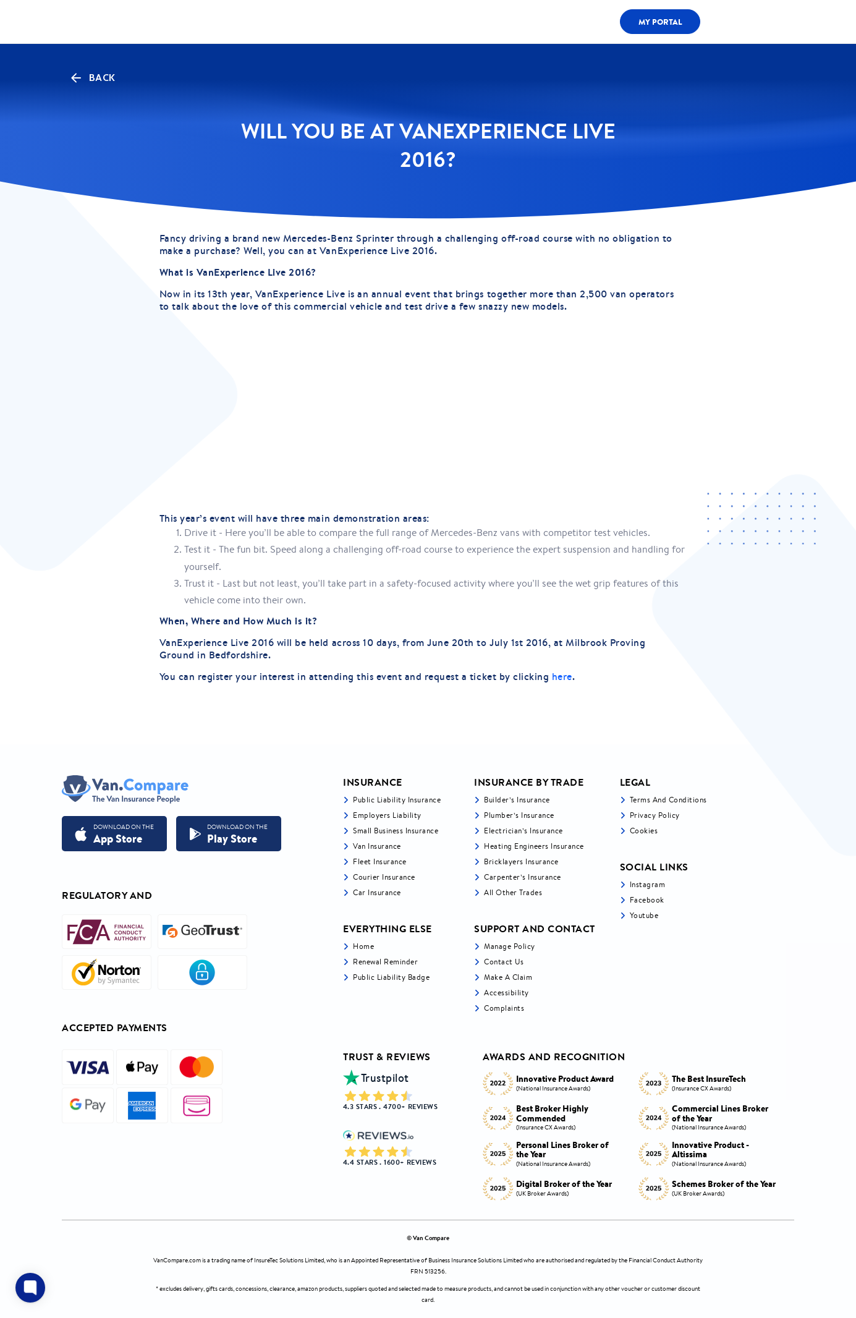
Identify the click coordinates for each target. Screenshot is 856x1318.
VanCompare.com (177, 1260)
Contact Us (503, 961)
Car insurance (377, 892)
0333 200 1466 (750, 21)
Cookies (644, 830)
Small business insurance (395, 830)
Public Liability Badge (391, 977)
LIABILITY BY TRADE (349, 21)
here (562, 676)
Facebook (647, 899)
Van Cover (436, 21)
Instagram (648, 884)
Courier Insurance (384, 877)
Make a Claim (508, 977)
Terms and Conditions (668, 799)
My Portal (660, 21)
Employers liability (387, 815)
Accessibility (506, 992)
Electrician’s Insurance (523, 830)
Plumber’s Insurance (519, 815)
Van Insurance (377, 846)
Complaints (504, 1008)
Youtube (644, 915)
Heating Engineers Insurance (534, 846)
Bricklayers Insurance (521, 861)
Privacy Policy (655, 815)
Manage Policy (509, 946)
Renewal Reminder (385, 961)
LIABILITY (505, 22)
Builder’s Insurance (517, 799)
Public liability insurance (397, 799)
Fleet (564, 22)
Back (92, 77)
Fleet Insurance (380, 861)
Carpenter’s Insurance (522, 877)
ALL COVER (263, 21)
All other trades (513, 892)
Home (363, 946)
